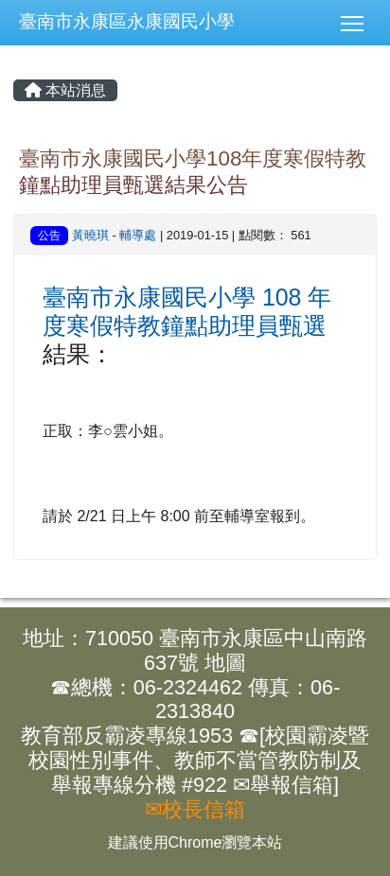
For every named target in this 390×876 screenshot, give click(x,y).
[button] (360, 23)
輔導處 (137, 235)
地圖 (225, 663)
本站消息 (65, 90)
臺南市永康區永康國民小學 (127, 21)
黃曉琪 (90, 235)
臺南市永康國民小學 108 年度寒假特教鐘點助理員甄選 (187, 311)
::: (0, 0)
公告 (49, 235)
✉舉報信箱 (283, 785)
